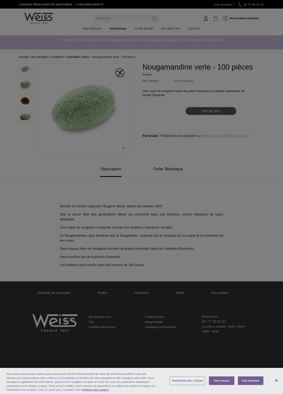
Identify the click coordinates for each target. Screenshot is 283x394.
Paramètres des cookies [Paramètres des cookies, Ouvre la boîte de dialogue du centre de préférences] (187, 380)
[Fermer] (276, 380)
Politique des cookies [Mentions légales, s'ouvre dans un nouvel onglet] (95, 389)
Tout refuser (221, 380)
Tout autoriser (251, 380)
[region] (141, 381)
